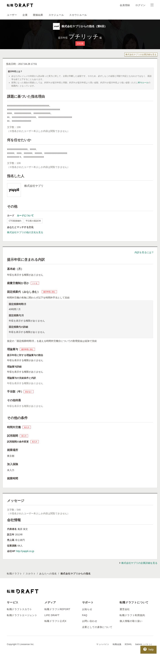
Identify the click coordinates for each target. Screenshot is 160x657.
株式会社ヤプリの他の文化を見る (25, 232)
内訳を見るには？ (144, 252)
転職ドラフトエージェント (22, 615)
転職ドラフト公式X (56, 621)
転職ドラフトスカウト (19, 609)
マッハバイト (102, 644)
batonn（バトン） (144, 644)
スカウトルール (78, 15)
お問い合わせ (89, 621)
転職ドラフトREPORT (57, 609)
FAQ (84, 615)
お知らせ (87, 609)
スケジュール (56, 15)
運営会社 (125, 609)
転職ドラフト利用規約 (132, 615)
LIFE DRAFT (52, 615)
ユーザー (12, 15)
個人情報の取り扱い (131, 621)
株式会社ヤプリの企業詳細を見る (140, 54)
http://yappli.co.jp (25, 551)
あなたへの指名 (48, 573)
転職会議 (117, 644)
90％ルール (143, 82)
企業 (25, 15)
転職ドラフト (14, 573)
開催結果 (38, 15)
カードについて (25, 215)
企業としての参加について (97, 627)
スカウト (31, 573)
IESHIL (128, 644)
